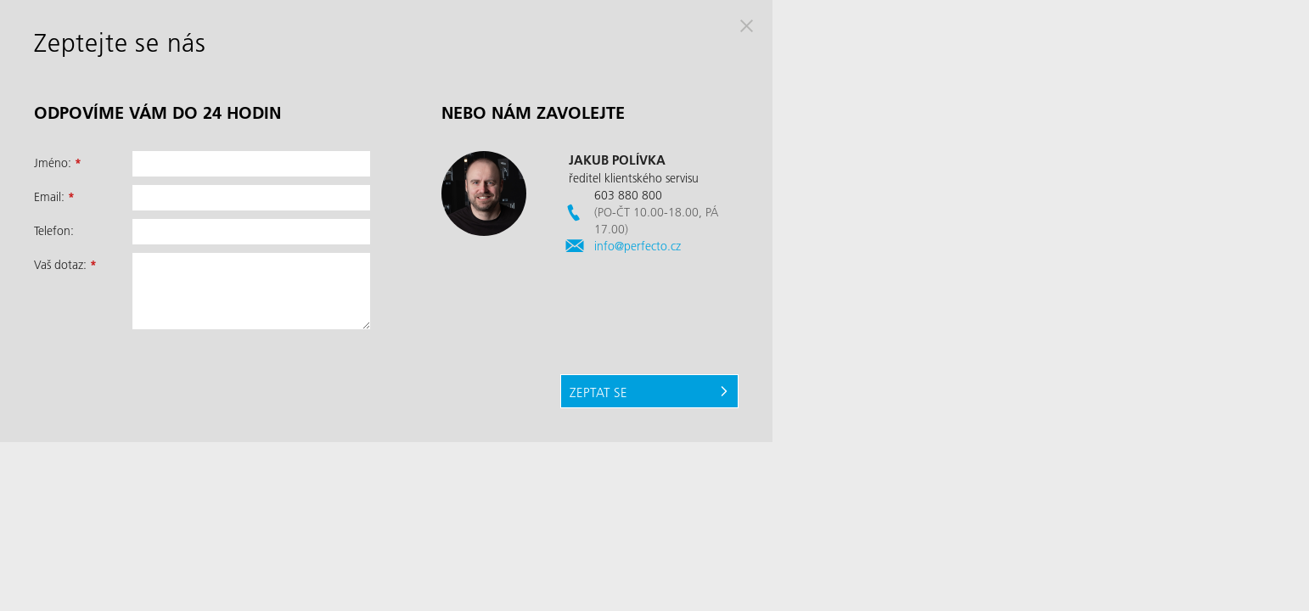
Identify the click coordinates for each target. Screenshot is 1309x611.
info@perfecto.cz (637, 246)
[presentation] (261, 375)
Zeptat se (598, 392)
